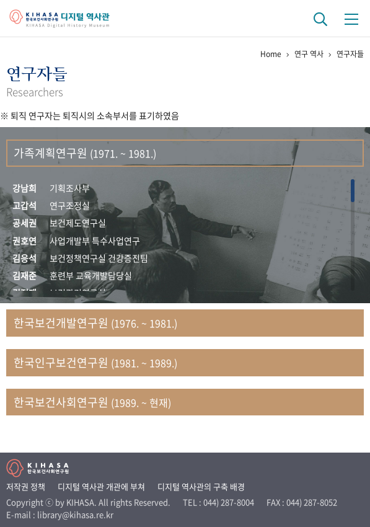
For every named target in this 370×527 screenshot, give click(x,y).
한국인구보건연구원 (95, 362)
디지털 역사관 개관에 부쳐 (101, 486)
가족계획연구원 (85, 152)
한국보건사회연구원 (92, 402)
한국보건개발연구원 (95, 322)
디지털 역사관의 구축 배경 (201, 486)
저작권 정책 (25, 486)
